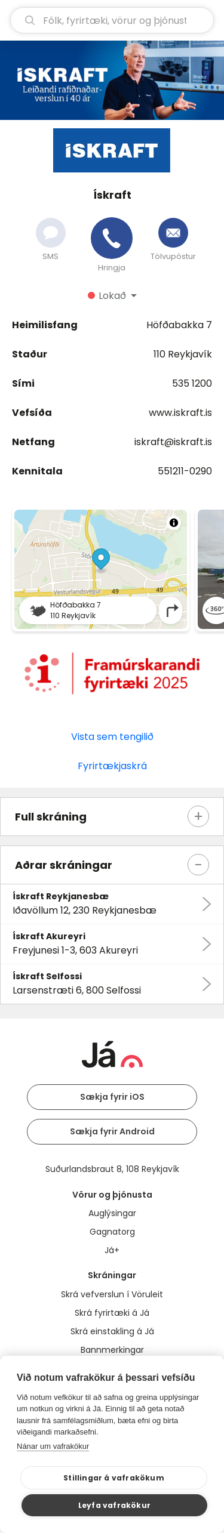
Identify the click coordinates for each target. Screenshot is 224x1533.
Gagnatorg (112, 1232)
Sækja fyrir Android (112, 1131)
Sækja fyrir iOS (112, 1097)
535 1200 (192, 383)
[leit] (112, 20)
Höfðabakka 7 (179, 325)
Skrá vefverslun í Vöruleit (112, 1294)
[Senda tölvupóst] (173, 233)
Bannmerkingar (112, 1350)
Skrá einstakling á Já (112, 1331)
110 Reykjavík (183, 354)
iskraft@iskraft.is (173, 442)
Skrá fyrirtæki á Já (112, 1313)
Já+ (112, 1250)
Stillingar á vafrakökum (113, 1478)
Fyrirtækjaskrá (112, 766)
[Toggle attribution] (174, 523)
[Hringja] (112, 238)
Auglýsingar (112, 1213)
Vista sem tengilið (112, 737)
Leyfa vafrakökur (114, 1505)
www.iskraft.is (180, 413)
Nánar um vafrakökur (53, 1446)
